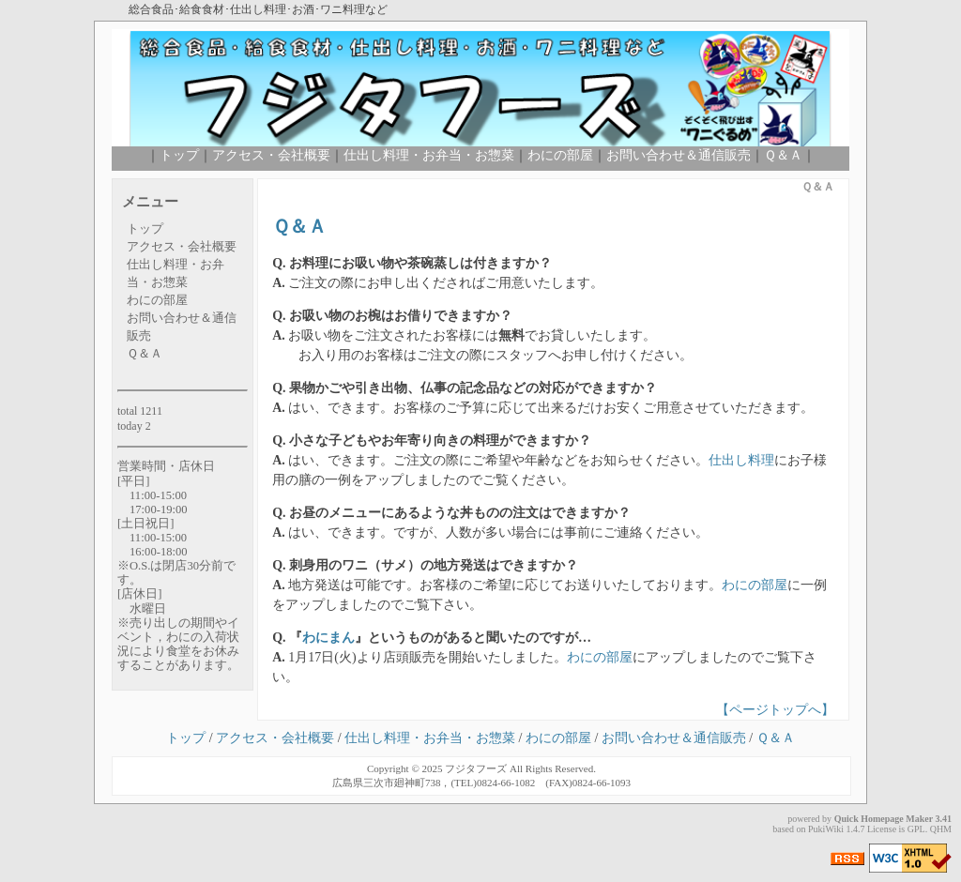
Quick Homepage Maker (883, 819)
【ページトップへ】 (775, 710)
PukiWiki (826, 829)
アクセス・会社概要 (271, 155)
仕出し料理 (741, 460)
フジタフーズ (476, 768)
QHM (941, 829)
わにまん (328, 638)
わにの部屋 (560, 155)
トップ (179, 155)
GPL (916, 829)
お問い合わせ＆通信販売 (678, 155)
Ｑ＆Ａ (783, 155)
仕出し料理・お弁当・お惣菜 (428, 155)
